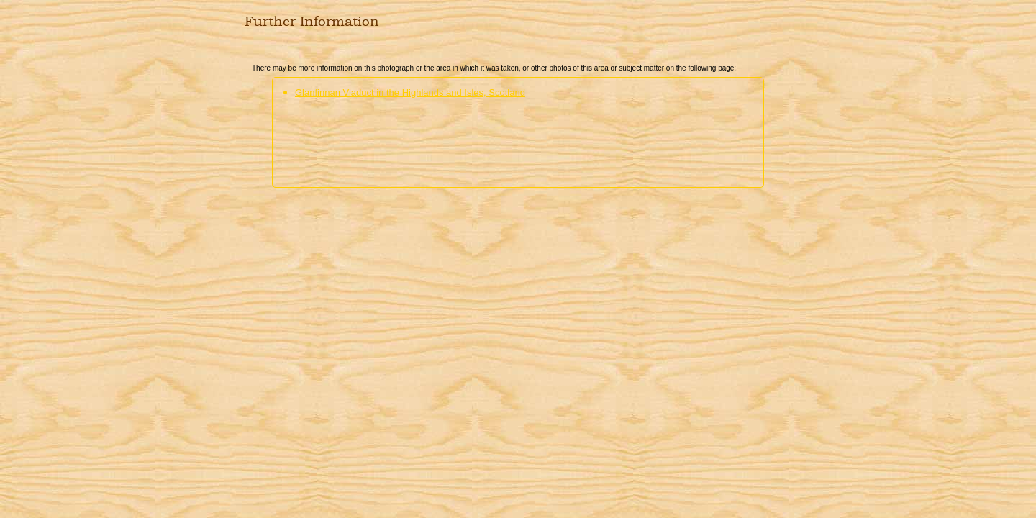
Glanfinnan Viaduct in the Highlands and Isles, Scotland (410, 92)
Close (253, 51)
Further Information (312, 21)
